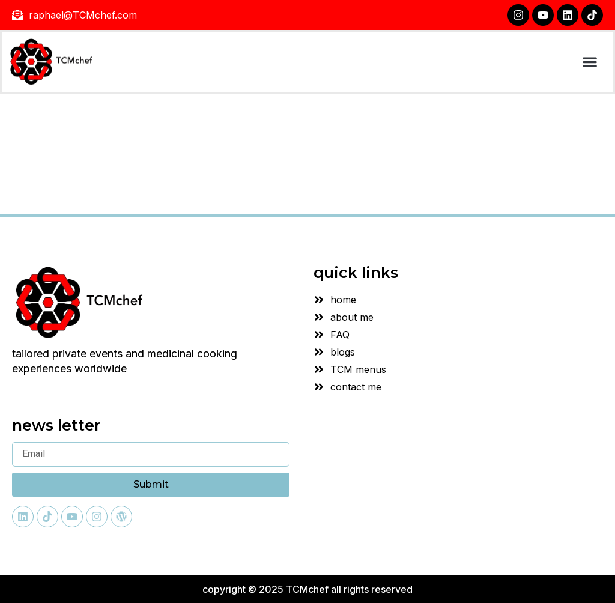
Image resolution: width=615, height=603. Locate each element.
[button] (589, 62)
